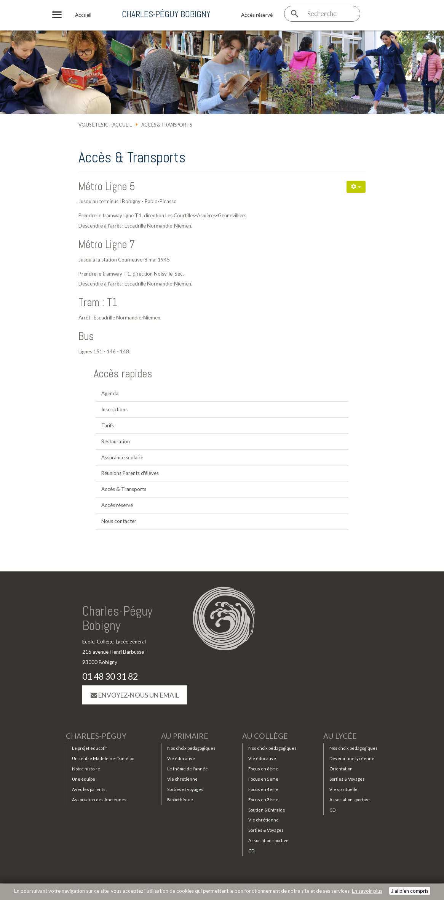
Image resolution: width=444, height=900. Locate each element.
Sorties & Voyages (266, 830)
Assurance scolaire (122, 457)
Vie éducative (181, 758)
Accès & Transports (123, 489)
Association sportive (268, 840)
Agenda (109, 393)
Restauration (115, 441)
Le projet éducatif (89, 748)
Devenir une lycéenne (351, 758)
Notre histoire (86, 768)
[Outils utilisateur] (356, 187)
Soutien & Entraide (266, 809)
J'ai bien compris (409, 891)
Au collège (265, 736)
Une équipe (83, 778)
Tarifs (107, 425)
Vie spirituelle (343, 789)
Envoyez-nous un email (135, 695)
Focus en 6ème (263, 768)
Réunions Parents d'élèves (130, 473)
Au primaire (184, 736)
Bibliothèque (180, 799)
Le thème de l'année (187, 768)
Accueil (122, 125)
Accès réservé (117, 505)
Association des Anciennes (99, 799)
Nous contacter (118, 521)
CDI (252, 850)
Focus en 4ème (263, 789)
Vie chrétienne (182, 778)
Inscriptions (114, 409)
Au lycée (340, 736)
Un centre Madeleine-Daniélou (103, 758)
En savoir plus (367, 891)
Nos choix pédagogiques (191, 748)
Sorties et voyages (185, 789)
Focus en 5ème (263, 778)
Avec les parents (88, 789)
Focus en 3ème (263, 799)
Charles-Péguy (96, 736)
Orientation (341, 768)
